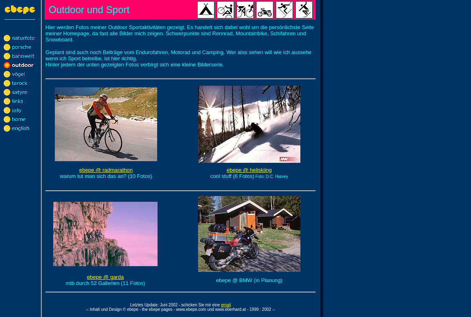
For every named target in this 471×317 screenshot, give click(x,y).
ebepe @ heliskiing (249, 170)
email (226, 305)
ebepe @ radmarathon (106, 170)
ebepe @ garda (105, 277)
